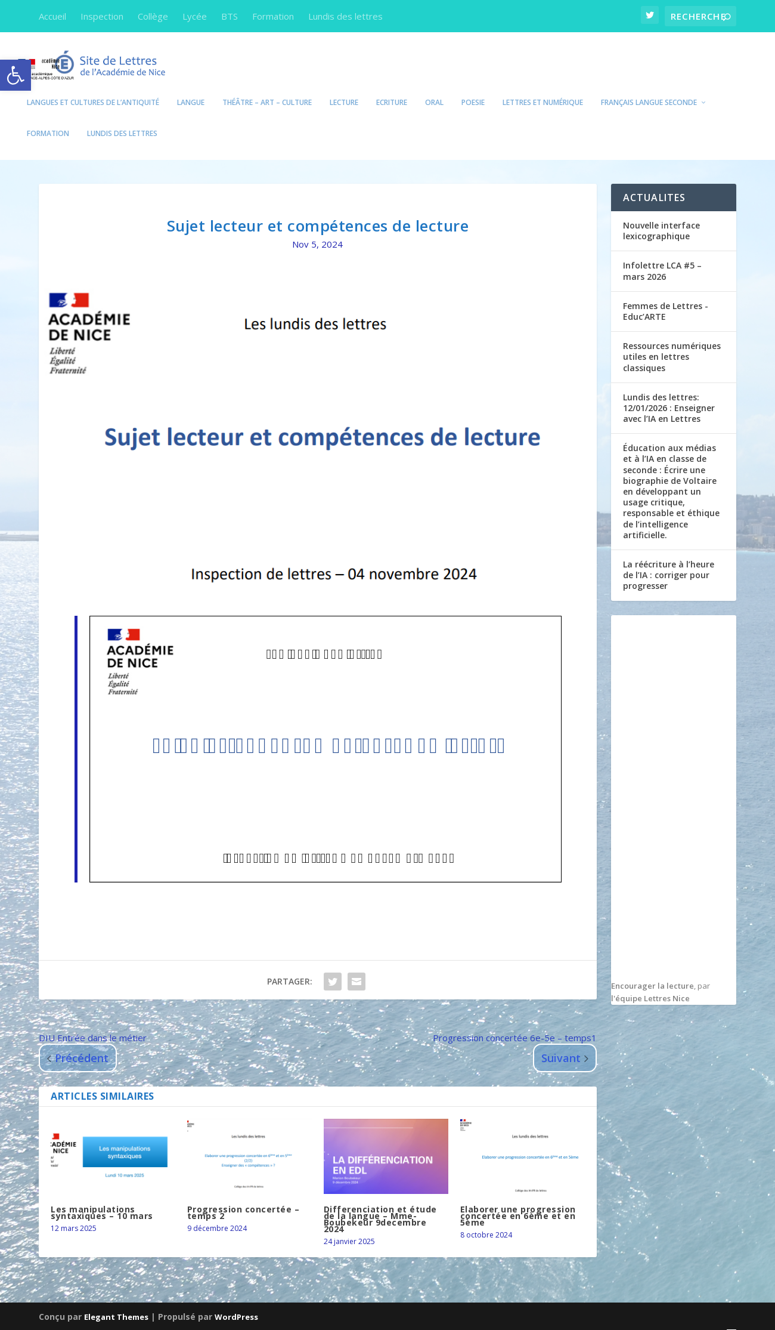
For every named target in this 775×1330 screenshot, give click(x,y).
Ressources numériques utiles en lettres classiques (672, 341)
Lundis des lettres (345, 16)
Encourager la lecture (652, 970)
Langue (190, 87)
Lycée (194, 16)
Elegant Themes (116, 1300)
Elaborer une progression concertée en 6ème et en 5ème (518, 1200)
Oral (434, 87)
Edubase (320, 1316)
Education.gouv (260, 1316)
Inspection (101, 16)
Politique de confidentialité (637, 1316)
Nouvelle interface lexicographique (661, 215)
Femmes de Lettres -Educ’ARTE (665, 296)
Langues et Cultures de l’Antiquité (93, 87)
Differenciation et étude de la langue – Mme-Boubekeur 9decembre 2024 (380, 1204)
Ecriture (391, 87)
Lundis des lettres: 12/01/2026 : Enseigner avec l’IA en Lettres (669, 392)
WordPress (236, 1300)
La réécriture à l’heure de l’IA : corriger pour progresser (668, 559)
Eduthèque (407, 1316)
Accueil (52, 16)
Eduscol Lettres (184, 1316)
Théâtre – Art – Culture (267, 87)
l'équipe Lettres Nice (650, 982)
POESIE (473, 87)
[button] (15, 75)
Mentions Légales (531, 1316)
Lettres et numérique (543, 87)
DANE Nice (461, 1316)
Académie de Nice (102, 1316)
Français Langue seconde (649, 87)
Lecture (344, 87)
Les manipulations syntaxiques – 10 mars (102, 1197)
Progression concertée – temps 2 (243, 1197)
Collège (153, 16)
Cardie (361, 1316)
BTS (229, 16)
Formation (273, 16)
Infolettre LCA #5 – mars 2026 (662, 255)
